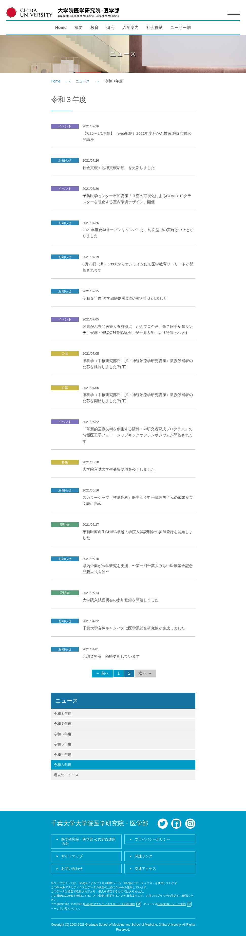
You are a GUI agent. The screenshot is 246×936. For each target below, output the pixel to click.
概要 (78, 27)
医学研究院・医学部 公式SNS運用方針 (88, 841)
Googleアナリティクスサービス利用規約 (109, 904)
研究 (110, 27)
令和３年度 (62, 765)
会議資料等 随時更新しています (111, 656)
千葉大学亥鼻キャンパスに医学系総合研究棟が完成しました (134, 628)
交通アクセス (145, 868)
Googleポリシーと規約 (171, 904)
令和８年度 (62, 713)
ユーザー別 (181, 27)
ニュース (82, 81)
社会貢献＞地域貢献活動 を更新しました (119, 167)
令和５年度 (62, 744)
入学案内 (130, 27)
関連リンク (144, 856)
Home (60, 27)
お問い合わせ (72, 868)
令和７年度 (62, 724)
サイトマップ (72, 856)
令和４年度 (62, 755)
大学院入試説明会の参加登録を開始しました (121, 600)
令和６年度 (62, 734)
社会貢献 (154, 27)
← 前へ (102, 673)
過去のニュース (66, 775)
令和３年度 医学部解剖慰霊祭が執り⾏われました (125, 298)
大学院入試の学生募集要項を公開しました (119, 469)
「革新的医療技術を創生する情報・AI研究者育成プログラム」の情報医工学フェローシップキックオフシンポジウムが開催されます (138, 435)
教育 (94, 27)
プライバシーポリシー (152, 839)
